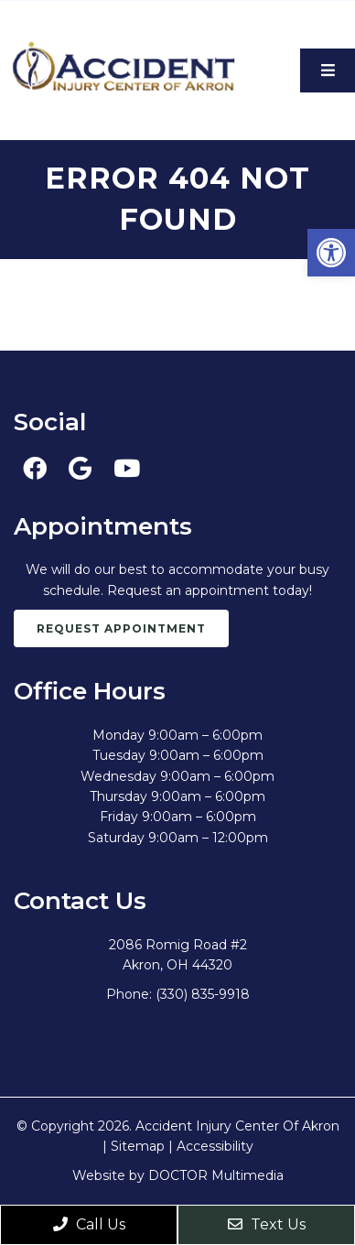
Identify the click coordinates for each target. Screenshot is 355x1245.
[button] (331, 252)
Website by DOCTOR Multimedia (178, 1175)
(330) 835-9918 (203, 994)
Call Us (89, 1224)
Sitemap (138, 1146)
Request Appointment (121, 628)
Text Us (267, 1224)
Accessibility (215, 1146)
